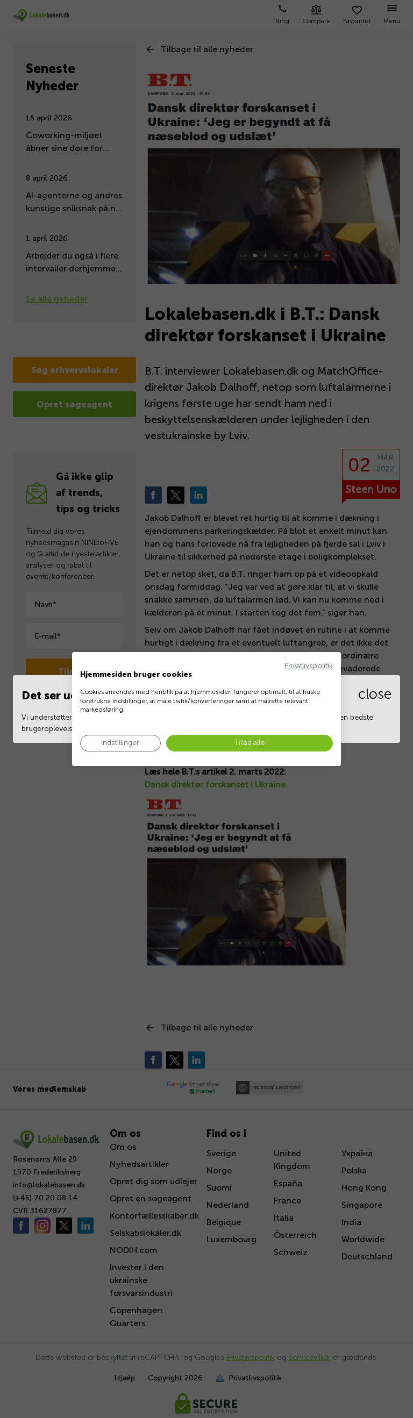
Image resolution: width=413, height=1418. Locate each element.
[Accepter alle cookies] (249, 743)
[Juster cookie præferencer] (120, 743)
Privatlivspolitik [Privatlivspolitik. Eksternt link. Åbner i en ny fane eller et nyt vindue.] (308, 666)
